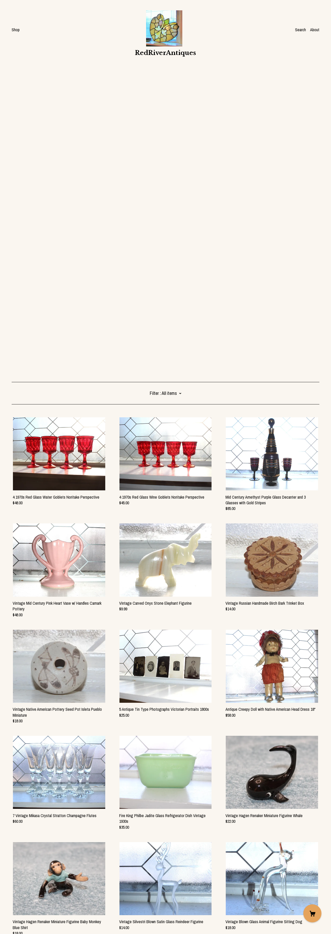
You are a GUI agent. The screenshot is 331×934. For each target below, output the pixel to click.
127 (196, 865)
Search (300, 30)
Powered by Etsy (25, 919)
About (314, 30)
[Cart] (312, 913)
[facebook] (14, 890)
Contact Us (20, 899)
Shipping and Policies (28, 905)
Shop (16, 30)
